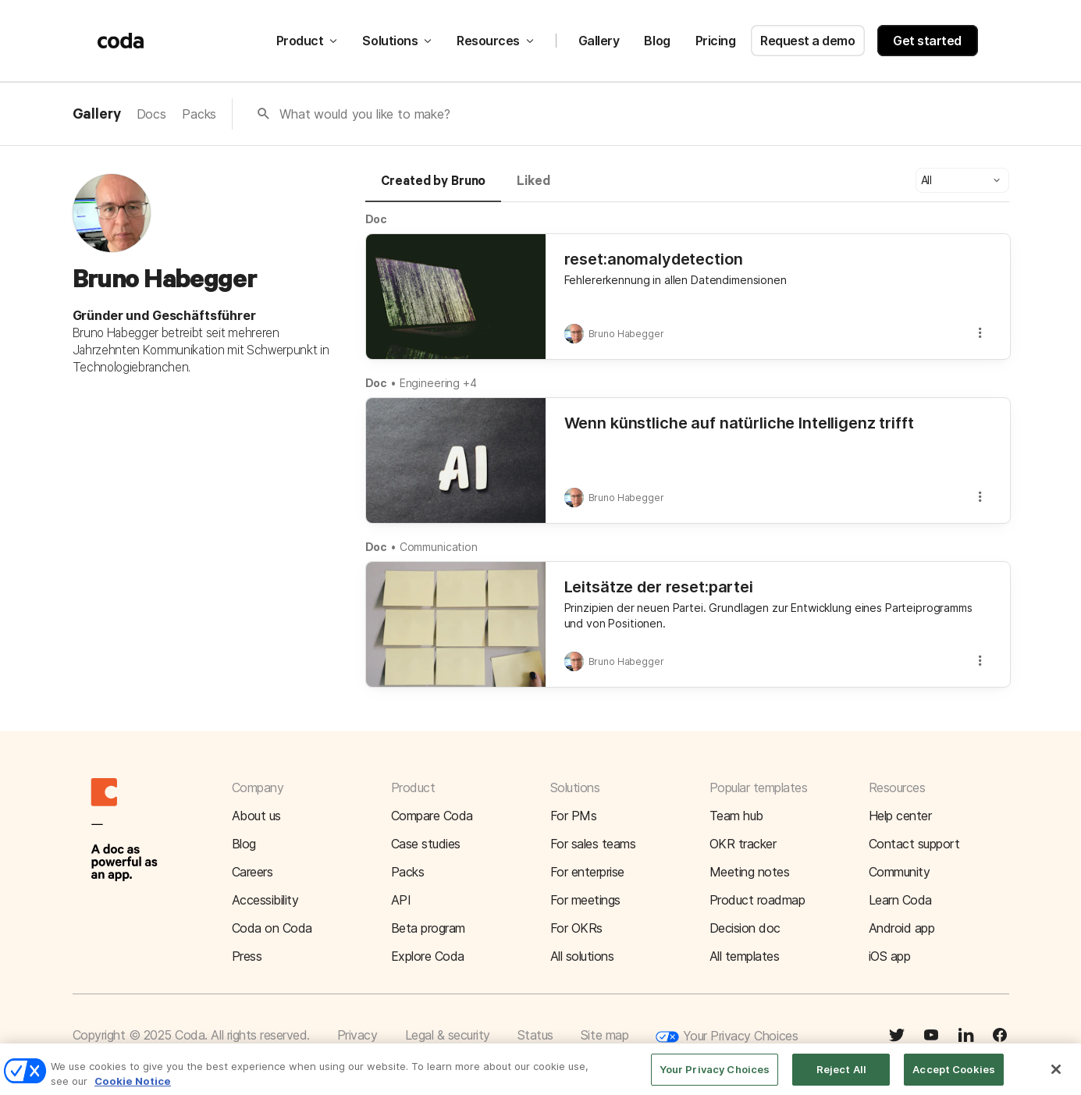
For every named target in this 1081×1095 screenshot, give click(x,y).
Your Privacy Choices (727, 1037)
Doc (376, 219)
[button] (962, 180)
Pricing (715, 40)
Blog (657, 40)
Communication (439, 546)
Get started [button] (927, 40)
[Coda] (121, 40)
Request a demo (807, 40)
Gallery (599, 40)
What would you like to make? (364, 114)
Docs (151, 114)
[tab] (433, 188)
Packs (199, 114)
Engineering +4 (438, 382)
